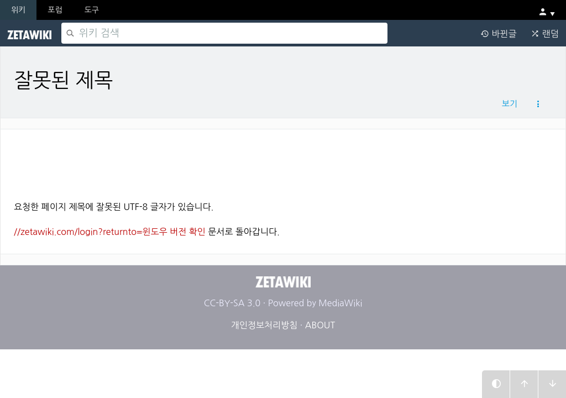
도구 (92, 10)
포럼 (55, 10)
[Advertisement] (283, 161)
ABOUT (320, 325)
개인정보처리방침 (264, 325)
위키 (18, 10)
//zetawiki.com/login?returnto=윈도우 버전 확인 (110, 231)
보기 (509, 104)
